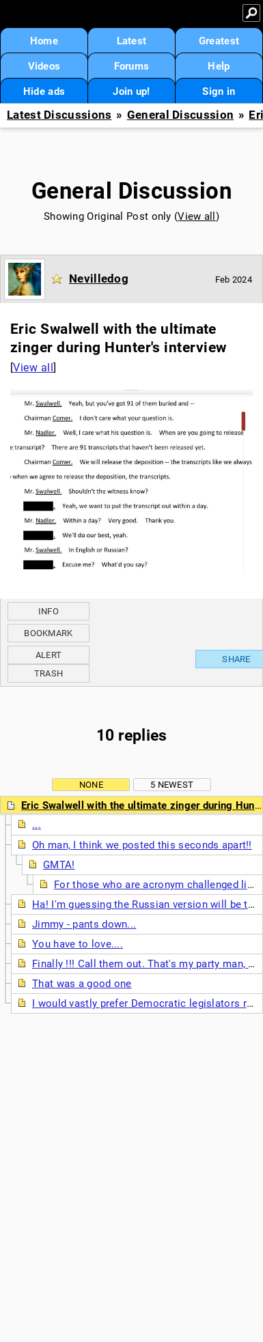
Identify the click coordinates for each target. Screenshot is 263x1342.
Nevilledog (98, 278)
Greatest (219, 41)
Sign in (218, 91)
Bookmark (48, 633)
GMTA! (59, 865)
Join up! (131, 91)
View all (196, 216)
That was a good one (82, 983)
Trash (49, 673)
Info (48, 611)
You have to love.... (77, 944)
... (36, 824)
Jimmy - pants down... (84, 924)
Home (44, 41)
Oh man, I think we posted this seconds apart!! (142, 845)
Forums (132, 66)
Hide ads (44, 91)
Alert (49, 655)
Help (219, 66)
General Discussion (180, 115)
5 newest (171, 785)
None (91, 785)
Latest (132, 41)
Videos (44, 66)
